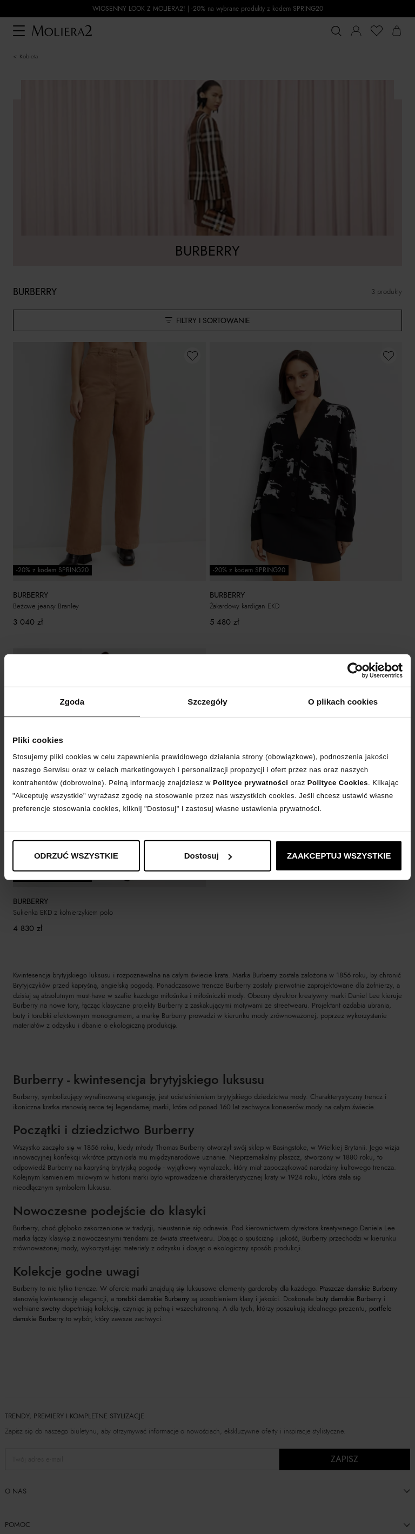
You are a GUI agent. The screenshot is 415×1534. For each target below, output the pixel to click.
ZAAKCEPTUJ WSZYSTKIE (339, 855)
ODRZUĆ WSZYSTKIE (76, 855)
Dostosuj (208, 855)
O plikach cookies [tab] (343, 701)
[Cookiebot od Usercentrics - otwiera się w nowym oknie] (355, 670)
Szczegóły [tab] (207, 701)
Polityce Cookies (337, 783)
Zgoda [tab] (72, 701)
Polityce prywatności (250, 783)
